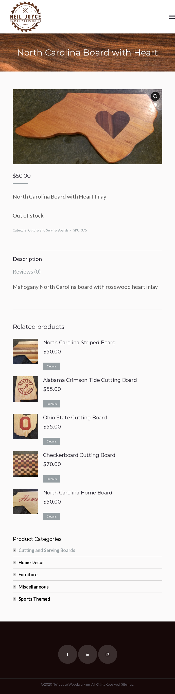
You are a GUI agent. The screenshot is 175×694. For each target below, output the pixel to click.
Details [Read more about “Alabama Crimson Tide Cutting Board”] (52, 404)
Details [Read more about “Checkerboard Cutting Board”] (52, 479)
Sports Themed (34, 599)
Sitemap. (127, 684)
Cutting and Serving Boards (48, 230)
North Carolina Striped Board (79, 343)
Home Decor (31, 562)
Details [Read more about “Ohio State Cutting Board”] (52, 441)
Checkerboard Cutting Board (79, 455)
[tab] (87, 256)
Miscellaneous (34, 587)
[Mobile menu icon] (171, 17)
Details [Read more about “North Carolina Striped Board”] (52, 366)
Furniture (28, 574)
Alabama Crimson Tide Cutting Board (90, 380)
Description (27, 258)
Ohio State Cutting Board (75, 418)
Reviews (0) (27, 271)
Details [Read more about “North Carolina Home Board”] (52, 516)
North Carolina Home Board (77, 493)
